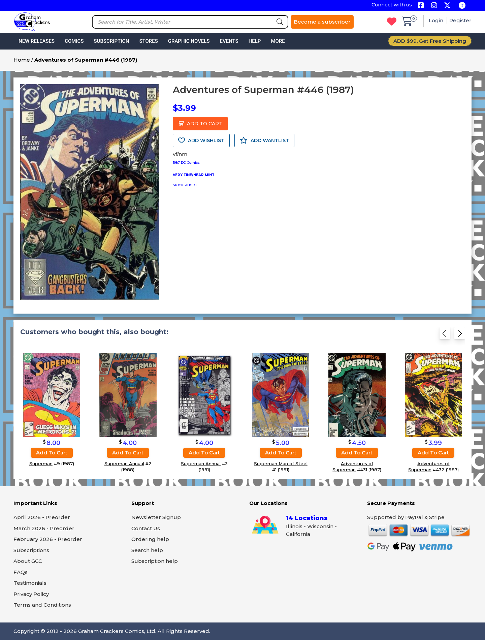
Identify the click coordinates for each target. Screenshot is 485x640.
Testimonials (29, 583)
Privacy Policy (31, 594)
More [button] (278, 41)
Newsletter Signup (156, 517)
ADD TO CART (200, 124)
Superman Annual (124, 463)
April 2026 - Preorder (41, 517)
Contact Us (145, 528)
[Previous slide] (445, 335)
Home (21, 60)
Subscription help (154, 561)
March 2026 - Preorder (43, 528)
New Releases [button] (37, 41)
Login (437, 20)
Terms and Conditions (42, 605)
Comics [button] (74, 41)
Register (460, 20)
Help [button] (255, 41)
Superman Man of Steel (281, 463)
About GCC (27, 561)
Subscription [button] (111, 41)
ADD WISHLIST (201, 140)
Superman (41, 463)
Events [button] (229, 41)
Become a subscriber (322, 22)
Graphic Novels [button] (189, 41)
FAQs (20, 572)
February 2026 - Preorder (47, 539)
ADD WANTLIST (264, 140)
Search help (147, 550)
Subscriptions (31, 550)
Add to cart (51, 452)
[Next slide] (459, 335)
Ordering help (150, 539)
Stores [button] (148, 41)
